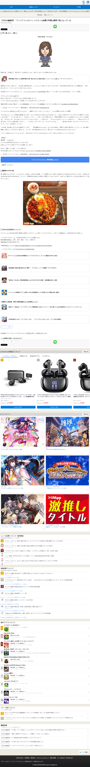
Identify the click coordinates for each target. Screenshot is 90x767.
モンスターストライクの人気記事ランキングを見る (13, 610)
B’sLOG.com (69, 757)
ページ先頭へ (85, 752)
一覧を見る (86, 351)
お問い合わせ (20, 757)
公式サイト (13, 111)
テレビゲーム (46, 356)
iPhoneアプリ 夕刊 (52, 11)
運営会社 (33, 757)
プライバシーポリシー (43, 757)
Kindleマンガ (23, 356)
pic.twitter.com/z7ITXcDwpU (44, 245)
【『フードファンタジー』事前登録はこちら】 (45, 159)
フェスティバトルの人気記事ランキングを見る (12, 590)
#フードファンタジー (12, 100)
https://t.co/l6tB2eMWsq (22, 245)
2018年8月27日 (44, 107)
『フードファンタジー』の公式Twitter (34, 91)
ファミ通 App (6, 2)
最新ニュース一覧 (28, 11)
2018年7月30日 (44, 154)
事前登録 (39, 15)
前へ (10, 327)
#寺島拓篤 (26, 104)
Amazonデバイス (35, 356)
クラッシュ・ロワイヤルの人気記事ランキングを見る (14, 597)
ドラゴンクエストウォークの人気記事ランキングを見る (14, 584)
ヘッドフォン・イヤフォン (9, 356)
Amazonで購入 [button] (18, 407)
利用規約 (27, 757)
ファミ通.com (61, 757)
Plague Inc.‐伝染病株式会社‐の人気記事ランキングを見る (14, 617)
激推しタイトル (48, 15)
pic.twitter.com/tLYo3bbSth (43, 150)
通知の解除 (53, 757)
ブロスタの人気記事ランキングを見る (10, 604)
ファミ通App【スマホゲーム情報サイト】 (11, 11)
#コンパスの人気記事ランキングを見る (10, 577)
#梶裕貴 (42, 104)
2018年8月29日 (29, 249)
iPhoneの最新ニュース (40, 11)
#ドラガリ (32, 245)
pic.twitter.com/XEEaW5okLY (69, 104)
